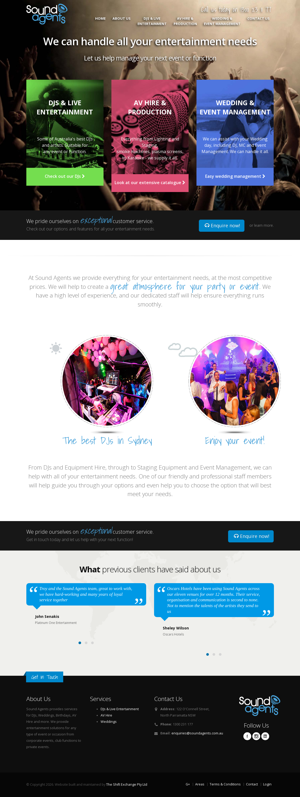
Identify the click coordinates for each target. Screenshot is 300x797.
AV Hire (106, 715)
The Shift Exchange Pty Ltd (126, 784)
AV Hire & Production (185, 21)
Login (267, 784)
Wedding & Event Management (222, 21)
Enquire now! (222, 225)
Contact (252, 784)
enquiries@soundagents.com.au (197, 733)
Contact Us (258, 21)
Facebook (247, 736)
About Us (121, 21)
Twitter (256, 736)
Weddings (109, 721)
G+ (188, 784)
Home (100, 21)
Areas (199, 784)
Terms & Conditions (225, 784)
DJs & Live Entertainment (152, 21)
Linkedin (265, 736)
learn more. (264, 225)
